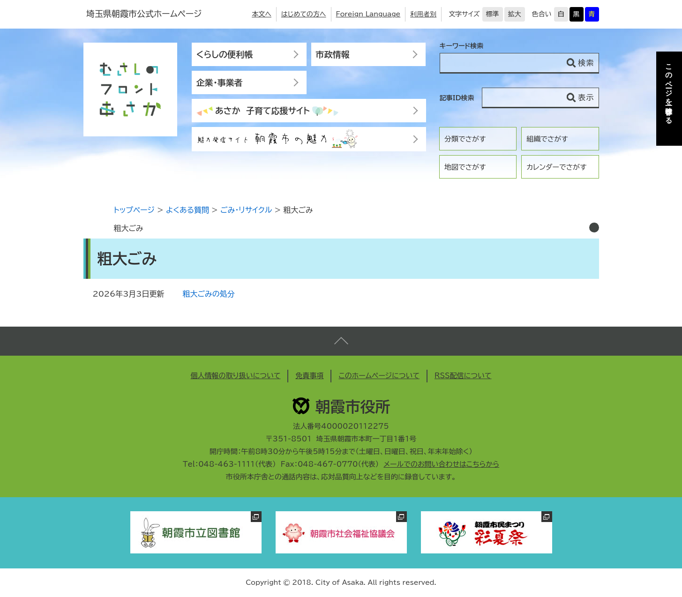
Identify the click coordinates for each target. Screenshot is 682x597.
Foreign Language (368, 14)
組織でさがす (547, 138)
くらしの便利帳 (224, 54)
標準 (492, 14)
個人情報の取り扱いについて (235, 375)
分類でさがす (465, 138)
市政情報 (333, 54)
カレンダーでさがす (556, 167)
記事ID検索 (457, 98)
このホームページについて (379, 375)
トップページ (134, 210)
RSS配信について (463, 375)
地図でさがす (465, 167)
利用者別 (423, 14)
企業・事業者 (219, 82)
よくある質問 (187, 210)
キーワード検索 (462, 46)
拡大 (514, 14)
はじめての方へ (303, 14)
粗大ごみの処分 (209, 294)
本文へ (261, 14)
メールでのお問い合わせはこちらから (441, 464)
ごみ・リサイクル (246, 210)
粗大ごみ (128, 228)
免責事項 (309, 375)
